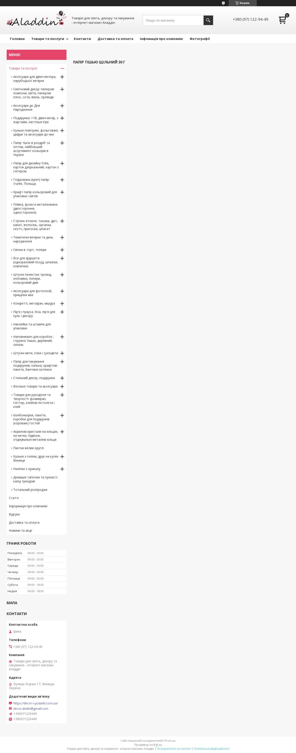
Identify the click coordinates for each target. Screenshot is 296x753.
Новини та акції (20, 530)
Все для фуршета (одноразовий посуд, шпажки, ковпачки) (35, 262)
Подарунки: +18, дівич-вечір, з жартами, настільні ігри (35, 120)
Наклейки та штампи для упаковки (32, 326)
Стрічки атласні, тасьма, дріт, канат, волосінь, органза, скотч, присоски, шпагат (35, 225)
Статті (14, 498)
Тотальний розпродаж (30, 490)
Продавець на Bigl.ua (148, 745)
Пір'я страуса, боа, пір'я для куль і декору (34, 314)
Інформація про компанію (28, 506)
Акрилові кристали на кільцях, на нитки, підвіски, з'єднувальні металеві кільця (35, 435)
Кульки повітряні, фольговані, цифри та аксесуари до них (36, 132)
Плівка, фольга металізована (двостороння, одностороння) (35, 208)
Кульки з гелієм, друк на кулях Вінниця (35, 458)
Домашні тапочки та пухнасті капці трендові (35, 479)
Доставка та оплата (115, 38)
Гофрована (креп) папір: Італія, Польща (31, 181)
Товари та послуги (47, 38)
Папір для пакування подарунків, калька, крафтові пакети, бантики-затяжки (35, 365)
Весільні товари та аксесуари (35, 386)
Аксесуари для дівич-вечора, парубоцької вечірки (34, 79)
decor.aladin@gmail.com (30, 709)
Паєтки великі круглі (28, 448)
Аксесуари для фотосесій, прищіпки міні (32, 293)
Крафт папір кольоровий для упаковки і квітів (35, 194)
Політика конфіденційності (211, 749)
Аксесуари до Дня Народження (26, 107)
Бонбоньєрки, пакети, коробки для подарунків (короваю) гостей (31, 419)
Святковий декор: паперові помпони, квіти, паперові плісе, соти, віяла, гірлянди (33, 93)
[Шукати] (208, 20)
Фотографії (200, 38)
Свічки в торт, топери (29, 250)
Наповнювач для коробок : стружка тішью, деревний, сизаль (33, 340)
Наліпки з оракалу (26, 469)
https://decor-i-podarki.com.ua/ (36, 703)
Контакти (82, 38)
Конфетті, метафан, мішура (34, 303)
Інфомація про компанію (161, 38)
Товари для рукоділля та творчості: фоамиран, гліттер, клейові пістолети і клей (34, 401)
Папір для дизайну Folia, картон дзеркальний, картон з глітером (36, 167)
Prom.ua (170, 741)
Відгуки (14, 514)
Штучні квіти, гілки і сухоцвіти (35, 353)
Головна (17, 38)
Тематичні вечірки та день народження (33, 239)
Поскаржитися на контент (174, 749)
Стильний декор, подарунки (34, 378)
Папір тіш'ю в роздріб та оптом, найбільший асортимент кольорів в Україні (31, 149)
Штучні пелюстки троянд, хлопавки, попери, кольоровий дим (32, 278)
